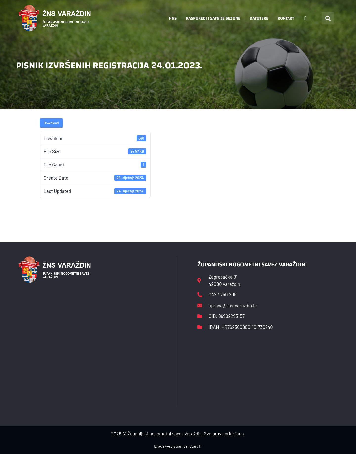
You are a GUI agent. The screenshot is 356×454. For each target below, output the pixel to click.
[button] (328, 18)
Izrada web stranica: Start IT (178, 446)
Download (51, 123)
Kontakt (286, 18)
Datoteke (259, 18)
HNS (173, 18)
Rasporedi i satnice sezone (213, 18)
